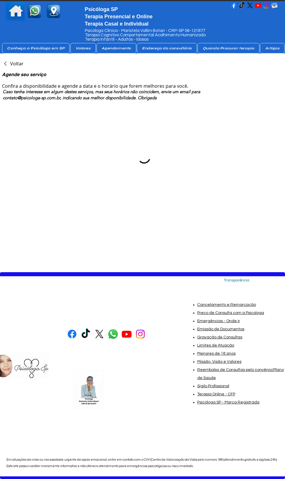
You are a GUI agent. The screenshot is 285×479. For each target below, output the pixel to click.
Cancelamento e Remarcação (226, 305)
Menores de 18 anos (216, 353)
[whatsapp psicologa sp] (34, 11)
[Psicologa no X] (250, 5)
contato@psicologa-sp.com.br (31, 98)
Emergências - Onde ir (218, 321)
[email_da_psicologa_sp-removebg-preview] (274, 5)
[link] (13, 63)
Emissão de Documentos (220, 329)
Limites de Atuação (215, 345)
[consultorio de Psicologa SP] (53, 11)
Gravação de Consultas (219, 337)
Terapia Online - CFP (216, 394)
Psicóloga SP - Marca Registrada (228, 402)
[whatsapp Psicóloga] (113, 334)
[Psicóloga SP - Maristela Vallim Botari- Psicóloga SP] (234, 5)
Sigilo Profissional (213, 386)
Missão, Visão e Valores (219, 362)
